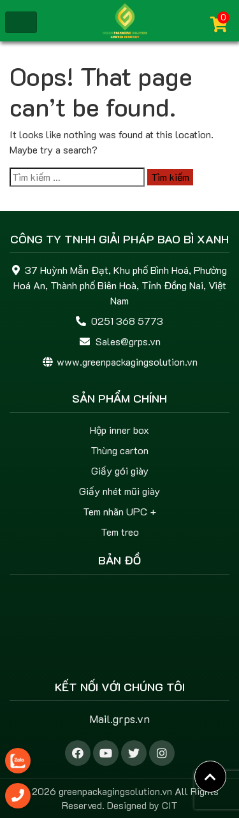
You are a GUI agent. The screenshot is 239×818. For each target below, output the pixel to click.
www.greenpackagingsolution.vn (127, 361)
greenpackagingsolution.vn (115, 791)
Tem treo (120, 531)
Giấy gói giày (119, 470)
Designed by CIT (142, 805)
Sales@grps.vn (128, 341)
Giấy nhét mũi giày (119, 491)
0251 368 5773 (127, 320)
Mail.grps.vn (119, 719)
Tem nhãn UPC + (119, 511)
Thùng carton (119, 450)
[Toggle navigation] (21, 22)
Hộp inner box (119, 429)
